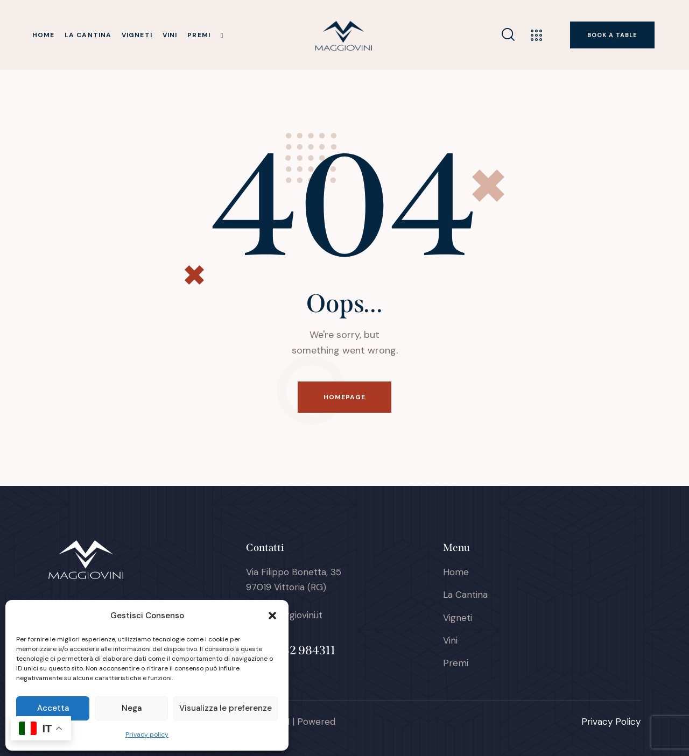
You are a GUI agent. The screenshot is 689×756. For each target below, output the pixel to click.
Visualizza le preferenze (225, 708)
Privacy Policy (611, 721)
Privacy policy (146, 734)
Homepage (345, 397)
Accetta (53, 708)
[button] (272, 615)
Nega (132, 708)
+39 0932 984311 (290, 650)
